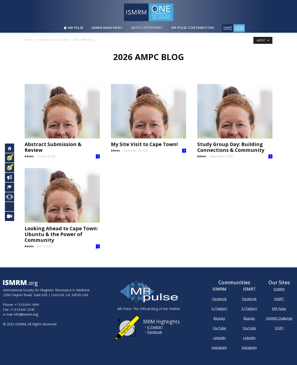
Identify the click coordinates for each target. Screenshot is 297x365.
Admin (29, 156)
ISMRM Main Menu (107, 28)
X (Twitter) (155, 327)
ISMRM (279, 289)
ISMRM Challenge (279, 318)
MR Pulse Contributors (192, 28)
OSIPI (279, 328)
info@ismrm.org (26, 314)
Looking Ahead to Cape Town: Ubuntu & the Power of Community (61, 234)
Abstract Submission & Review (53, 147)
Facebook (154, 332)
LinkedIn (219, 338)
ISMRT (279, 299)
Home (29, 40)
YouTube (219, 328)
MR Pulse (76, 28)
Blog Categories (147, 28)
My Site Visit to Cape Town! (144, 144)
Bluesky (219, 318)
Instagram (219, 347)
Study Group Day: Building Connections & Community (230, 147)
